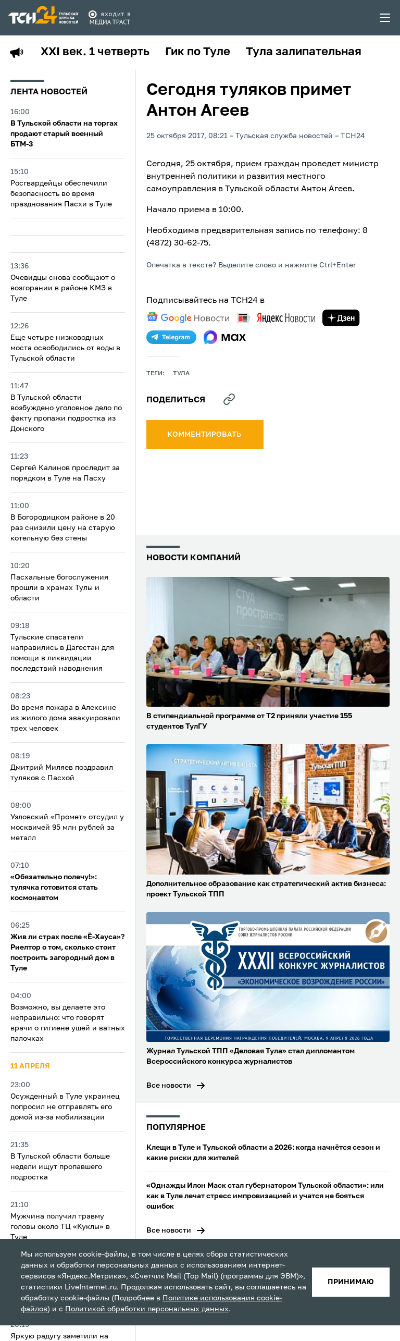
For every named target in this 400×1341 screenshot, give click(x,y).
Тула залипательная (303, 52)
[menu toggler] (385, 17)
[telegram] (171, 337)
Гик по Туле (197, 52)
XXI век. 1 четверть (95, 52)
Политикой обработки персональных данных (147, 1309)
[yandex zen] (341, 318)
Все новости (168, 1085)
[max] (225, 337)
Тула (181, 374)
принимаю (351, 1282)
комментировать (205, 434)
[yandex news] (276, 317)
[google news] (188, 318)
